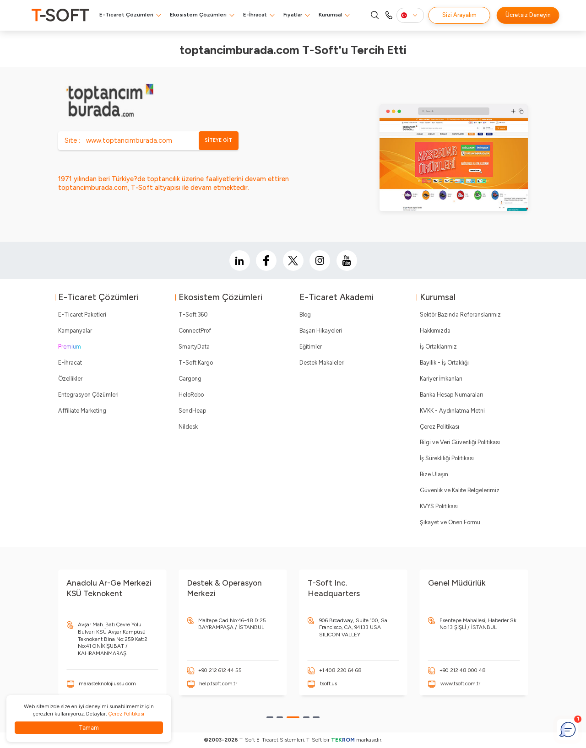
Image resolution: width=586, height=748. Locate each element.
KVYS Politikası (439, 506)
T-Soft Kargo (196, 362)
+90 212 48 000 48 (463, 670)
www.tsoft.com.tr (460, 683)
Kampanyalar (75, 330)
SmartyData (194, 346)
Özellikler (70, 378)
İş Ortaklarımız (438, 346)
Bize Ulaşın (434, 474)
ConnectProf (195, 330)
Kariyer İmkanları (441, 378)
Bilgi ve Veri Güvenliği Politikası (460, 442)
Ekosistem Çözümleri (198, 14)
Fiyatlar (292, 14)
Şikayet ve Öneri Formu (450, 522)
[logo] (60, 15)
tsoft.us (328, 683)
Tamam (89, 727)
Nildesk (188, 426)
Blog (305, 314)
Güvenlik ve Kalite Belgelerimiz (459, 490)
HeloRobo (191, 394)
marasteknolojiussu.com (107, 683)
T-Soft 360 (193, 314)
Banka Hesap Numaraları (451, 394)
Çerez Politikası (439, 426)
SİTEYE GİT (218, 140)
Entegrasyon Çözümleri (88, 394)
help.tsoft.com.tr (218, 683)
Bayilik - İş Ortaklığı (444, 362)
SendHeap (192, 410)
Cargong (190, 378)
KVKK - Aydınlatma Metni (452, 410)
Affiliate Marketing (82, 410)
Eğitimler (310, 346)
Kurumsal (330, 14)
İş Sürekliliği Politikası (447, 458)
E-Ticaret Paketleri (82, 314)
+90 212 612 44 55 (220, 670)
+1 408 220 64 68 (340, 670)
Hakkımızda (435, 330)
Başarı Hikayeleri (320, 330)
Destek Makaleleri (322, 362)
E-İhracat (255, 14)
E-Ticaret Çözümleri (126, 14)
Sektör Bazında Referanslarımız (460, 314)
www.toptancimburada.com (129, 140)
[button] (269, 717)
